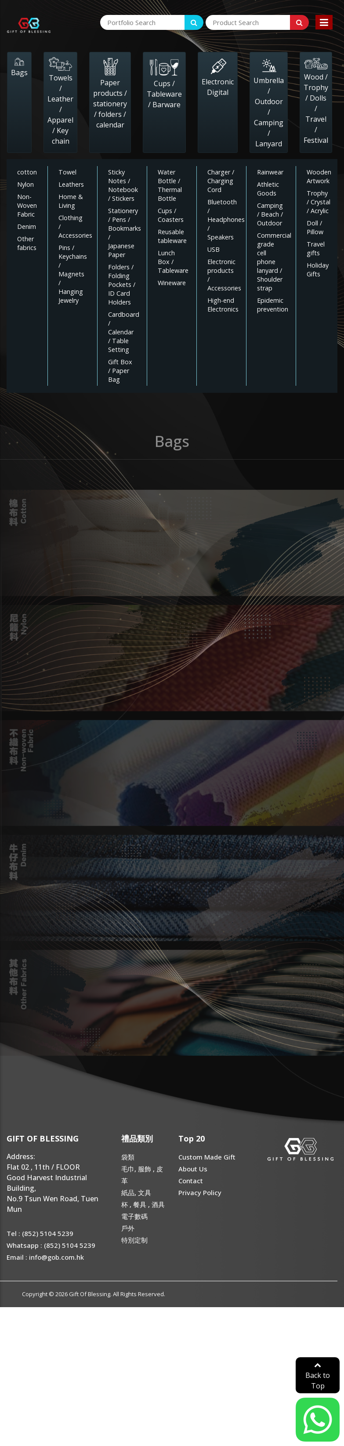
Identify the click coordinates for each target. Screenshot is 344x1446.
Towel (67, 172)
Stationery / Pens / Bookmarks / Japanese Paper (124, 233)
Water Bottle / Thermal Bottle (170, 185)
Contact (190, 1180)
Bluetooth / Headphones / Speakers (226, 219)
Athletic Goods (268, 188)
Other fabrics (26, 243)
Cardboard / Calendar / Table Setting (123, 332)
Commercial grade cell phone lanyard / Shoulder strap (274, 261)
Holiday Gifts (318, 269)
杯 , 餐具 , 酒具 (143, 1204)
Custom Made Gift (206, 1156)
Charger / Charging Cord (220, 181)
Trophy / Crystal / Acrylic (318, 202)
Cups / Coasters (171, 215)
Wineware (172, 283)
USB (213, 249)
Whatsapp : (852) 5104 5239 (51, 1245)
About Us (192, 1168)
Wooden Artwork (319, 176)
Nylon (25, 184)
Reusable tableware (172, 236)
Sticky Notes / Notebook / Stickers (123, 185)
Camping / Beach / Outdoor (270, 214)
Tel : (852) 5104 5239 (40, 1233)
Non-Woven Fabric (27, 205)
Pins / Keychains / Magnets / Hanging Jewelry (72, 273)
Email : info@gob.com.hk (45, 1257)
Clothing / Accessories (75, 226)
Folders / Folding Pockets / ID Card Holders (121, 284)
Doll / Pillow (315, 227)
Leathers (71, 184)
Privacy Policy (199, 1192)
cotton (27, 172)
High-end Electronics (223, 304)
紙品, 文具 (136, 1192)
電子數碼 (134, 1216)
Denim (26, 226)
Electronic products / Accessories (224, 274)
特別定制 (134, 1240)
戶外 (127, 1228)
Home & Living (70, 201)
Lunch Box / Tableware (173, 262)
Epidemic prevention (272, 304)
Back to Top (317, 1376)
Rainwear (270, 172)
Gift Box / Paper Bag (120, 371)
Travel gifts (316, 248)
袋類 (127, 1156)
